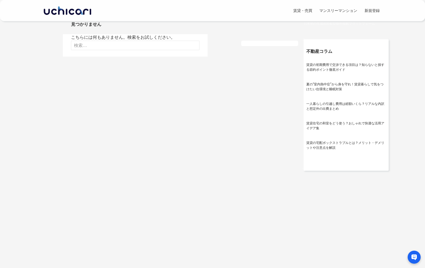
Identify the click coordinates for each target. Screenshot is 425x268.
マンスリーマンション (338, 10)
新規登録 (372, 10)
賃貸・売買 (302, 10)
